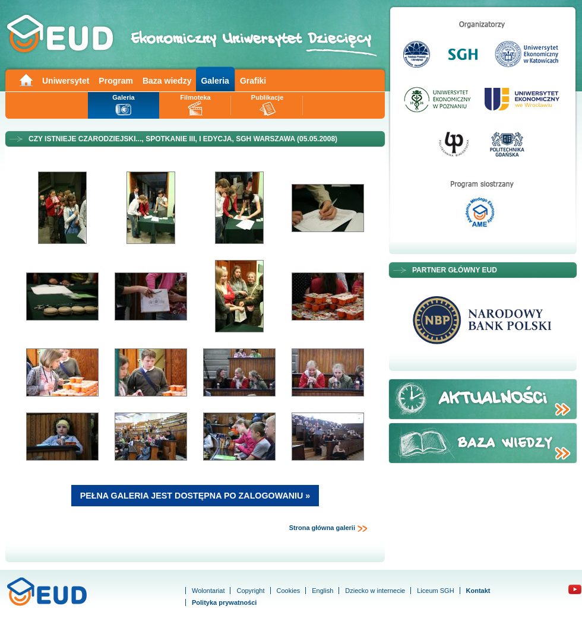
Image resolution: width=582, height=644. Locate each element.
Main (25, 79)
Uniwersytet (65, 80)
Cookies (289, 590)
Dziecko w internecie (375, 590)
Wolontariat (208, 590)
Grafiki (253, 80)
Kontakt (478, 590)
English (322, 590)
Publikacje (267, 97)
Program (116, 80)
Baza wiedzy (167, 80)
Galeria (215, 80)
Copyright (250, 590)
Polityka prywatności (224, 602)
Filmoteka (195, 97)
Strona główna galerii (328, 528)
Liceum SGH (435, 590)
